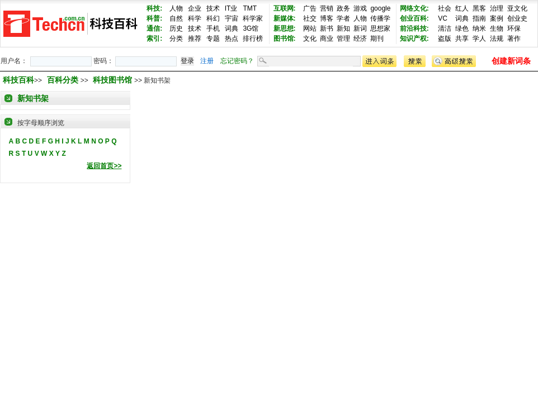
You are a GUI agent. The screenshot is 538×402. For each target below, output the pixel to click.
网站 (310, 28)
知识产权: (414, 38)
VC (442, 18)
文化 (310, 38)
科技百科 (18, 79)
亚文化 (517, 8)
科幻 (213, 18)
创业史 (517, 18)
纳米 (479, 28)
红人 (462, 8)
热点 (231, 38)
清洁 (444, 28)
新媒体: (284, 18)
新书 (326, 28)
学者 (343, 18)
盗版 (444, 38)
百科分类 (63, 79)
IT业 (231, 8)
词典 (231, 28)
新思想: (284, 28)
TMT (250, 8)
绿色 (462, 28)
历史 (176, 28)
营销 (326, 8)
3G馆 (250, 28)
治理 (496, 8)
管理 (343, 38)
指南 (479, 18)
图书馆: (284, 38)
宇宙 (231, 18)
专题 (213, 38)
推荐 (194, 38)
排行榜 (253, 38)
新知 (343, 28)
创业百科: (414, 18)
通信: (154, 28)
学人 (479, 38)
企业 (194, 8)
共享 (462, 38)
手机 (213, 28)
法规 (496, 38)
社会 (444, 8)
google (380, 8)
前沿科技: (414, 28)
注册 (207, 61)
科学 (194, 18)
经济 (360, 38)
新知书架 (33, 98)
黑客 (479, 8)
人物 (176, 8)
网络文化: (414, 8)
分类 (176, 38)
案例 (496, 18)
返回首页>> (104, 166)
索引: (154, 38)
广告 (310, 8)
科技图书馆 (113, 79)
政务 (343, 8)
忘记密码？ (237, 61)
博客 (326, 18)
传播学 (380, 18)
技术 (213, 8)
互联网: (284, 8)
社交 (310, 18)
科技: (154, 8)
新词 (360, 28)
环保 (514, 28)
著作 (514, 38)
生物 (496, 28)
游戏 (360, 8)
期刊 (377, 38)
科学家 (253, 18)
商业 (326, 38)
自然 (176, 18)
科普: (154, 18)
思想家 (380, 28)
